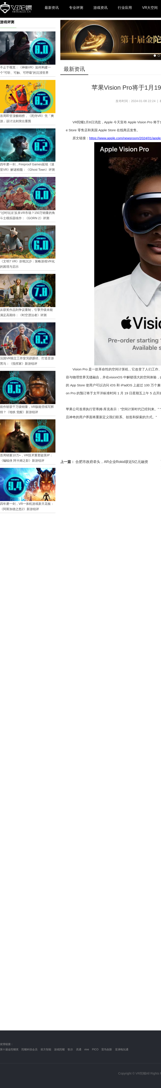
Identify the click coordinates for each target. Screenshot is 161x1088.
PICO (95, 1049)
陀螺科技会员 (29, 1049)
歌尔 (70, 1049)
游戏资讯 (100, 8)
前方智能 (46, 1049)
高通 (78, 1049)
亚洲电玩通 (121, 1049)
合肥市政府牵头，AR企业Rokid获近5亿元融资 (104, 462)
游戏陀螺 (59, 1049)
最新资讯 (52, 8)
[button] (155, 55)
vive (86, 1049)
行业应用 (125, 8)
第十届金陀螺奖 (9, 1049)
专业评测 (76, 8)
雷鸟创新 (106, 1049)
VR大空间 (150, 8)
